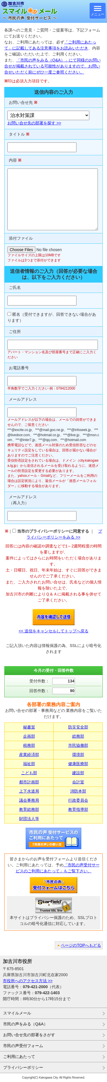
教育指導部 (78, 809)
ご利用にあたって (19, 1056)
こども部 (29, 773)
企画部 (29, 736)
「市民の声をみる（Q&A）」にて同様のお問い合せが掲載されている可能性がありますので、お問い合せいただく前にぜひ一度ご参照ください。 (52, 66)
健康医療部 (78, 763)
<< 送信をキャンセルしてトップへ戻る (53, 631)
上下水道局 (29, 791)
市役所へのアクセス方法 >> (28, 980)
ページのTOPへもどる (81, 945)
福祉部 (29, 763)
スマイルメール (17, 1013)
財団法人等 (29, 818)
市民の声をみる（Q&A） (25, 1024)
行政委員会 (78, 800)
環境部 (78, 754)
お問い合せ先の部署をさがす (29, 1035)
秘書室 (29, 727)
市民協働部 (78, 745)
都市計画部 (29, 782)
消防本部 (78, 791)
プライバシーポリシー (23, 1067)
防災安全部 (78, 727)
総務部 (78, 736)
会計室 (78, 782)
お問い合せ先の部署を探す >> (34, 123)
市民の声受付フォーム (23, 1045)
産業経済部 (29, 754)
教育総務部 (29, 809)
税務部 (29, 745)
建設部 (78, 773)
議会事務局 (29, 800)
